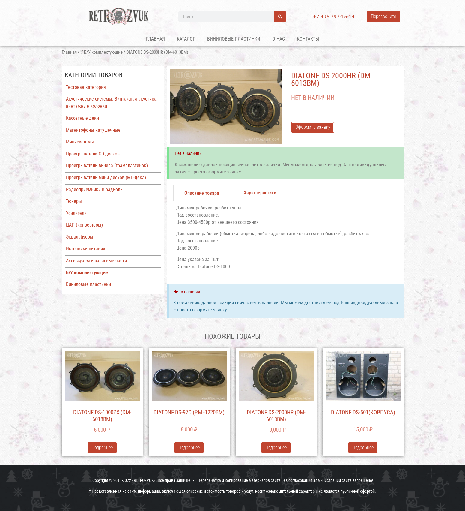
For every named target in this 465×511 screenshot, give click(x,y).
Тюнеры (74, 201)
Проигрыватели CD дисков (93, 154)
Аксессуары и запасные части (96, 260)
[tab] (201, 193)
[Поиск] (280, 16)
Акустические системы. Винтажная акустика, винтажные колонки (111, 102)
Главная (155, 39)
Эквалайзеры (79, 237)
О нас (278, 39)
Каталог (186, 39)
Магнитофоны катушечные (93, 130)
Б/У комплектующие (103, 52)
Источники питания (85, 248)
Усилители (76, 213)
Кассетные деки (82, 118)
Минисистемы (80, 142)
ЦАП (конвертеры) (84, 225)
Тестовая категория (86, 87)
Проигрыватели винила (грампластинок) (107, 165)
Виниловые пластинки (233, 39)
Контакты (308, 39)
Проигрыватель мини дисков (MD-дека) (106, 177)
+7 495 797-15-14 (334, 17)
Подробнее (102, 447)
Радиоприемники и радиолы (95, 189)
